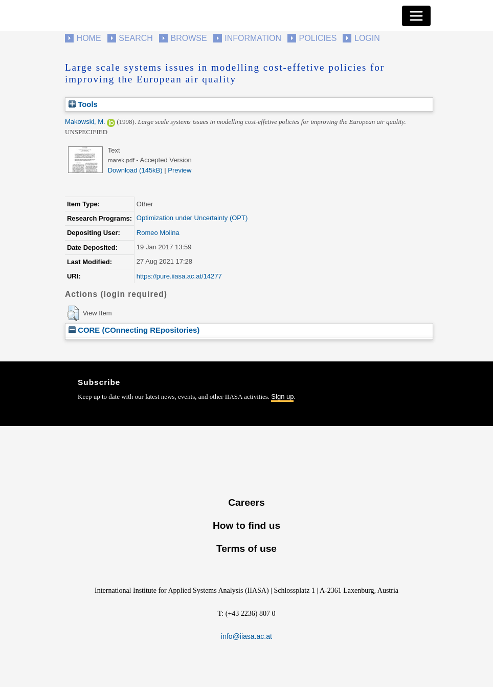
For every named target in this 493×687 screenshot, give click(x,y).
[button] (73, 313)
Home (89, 38)
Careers (246, 502)
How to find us (246, 525)
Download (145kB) (135, 170)
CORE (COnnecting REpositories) (134, 330)
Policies (318, 38)
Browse (188, 38)
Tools (83, 104)
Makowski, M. (85, 121)
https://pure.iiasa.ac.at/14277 (179, 276)
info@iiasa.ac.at (246, 636)
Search (136, 38)
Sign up (282, 396)
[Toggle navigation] (416, 16)
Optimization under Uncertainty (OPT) (192, 218)
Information (253, 38)
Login (367, 38)
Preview (179, 170)
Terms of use (246, 548)
